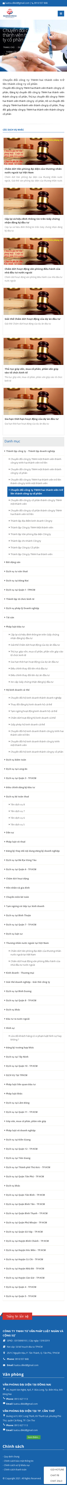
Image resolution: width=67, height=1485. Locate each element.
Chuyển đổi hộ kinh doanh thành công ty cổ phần (37, 751)
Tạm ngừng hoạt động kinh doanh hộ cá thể (34, 711)
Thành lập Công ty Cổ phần (25, 547)
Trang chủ (8, 47)
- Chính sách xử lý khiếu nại (16, 1465)
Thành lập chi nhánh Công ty (26, 540)
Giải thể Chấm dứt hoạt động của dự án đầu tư (35, 644)
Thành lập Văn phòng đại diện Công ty (31, 534)
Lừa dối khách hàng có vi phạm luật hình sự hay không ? (36, 1037)
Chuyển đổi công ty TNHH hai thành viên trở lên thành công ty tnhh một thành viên (36, 481)
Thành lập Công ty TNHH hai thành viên (32, 554)
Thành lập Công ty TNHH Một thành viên (32, 527)
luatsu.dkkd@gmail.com (26, 1365)
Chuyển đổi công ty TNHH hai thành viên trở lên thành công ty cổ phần (37, 491)
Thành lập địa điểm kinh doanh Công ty (31, 520)
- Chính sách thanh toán (14, 1469)
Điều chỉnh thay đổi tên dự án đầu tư (30, 675)
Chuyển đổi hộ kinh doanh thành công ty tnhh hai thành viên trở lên (37, 732)
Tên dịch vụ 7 (18, 811)
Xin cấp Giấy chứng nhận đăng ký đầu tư (32, 681)
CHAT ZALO (54, 1481)
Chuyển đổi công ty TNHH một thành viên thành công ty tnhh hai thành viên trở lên (36, 460)
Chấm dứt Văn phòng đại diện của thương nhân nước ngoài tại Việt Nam (36, 952)
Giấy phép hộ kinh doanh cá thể (28, 724)
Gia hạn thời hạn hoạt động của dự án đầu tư (35, 661)
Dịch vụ (22, 47)
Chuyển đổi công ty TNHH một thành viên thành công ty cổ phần (36, 471)
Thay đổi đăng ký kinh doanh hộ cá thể (31, 704)
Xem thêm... (33, 1437)
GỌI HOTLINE (55, 1470)
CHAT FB (52, 1475)
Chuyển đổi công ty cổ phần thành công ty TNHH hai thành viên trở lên (36, 512)
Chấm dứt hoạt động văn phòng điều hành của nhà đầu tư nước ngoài (35, 963)
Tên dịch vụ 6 (18, 817)
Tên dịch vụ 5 (18, 824)
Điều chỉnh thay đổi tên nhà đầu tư (29, 668)
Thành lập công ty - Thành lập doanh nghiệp (30, 51)
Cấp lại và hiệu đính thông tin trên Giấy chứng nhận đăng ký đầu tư (35, 636)
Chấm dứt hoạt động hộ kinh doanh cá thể (33, 717)
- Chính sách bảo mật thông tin (18, 1460)
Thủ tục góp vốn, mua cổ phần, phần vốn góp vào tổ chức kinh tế (37, 653)
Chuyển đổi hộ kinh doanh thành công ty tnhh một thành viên (35, 743)
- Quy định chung (11, 1456)
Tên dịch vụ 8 (18, 804)
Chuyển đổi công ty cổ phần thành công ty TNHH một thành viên (36, 502)
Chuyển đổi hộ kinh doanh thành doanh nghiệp (36, 697)
